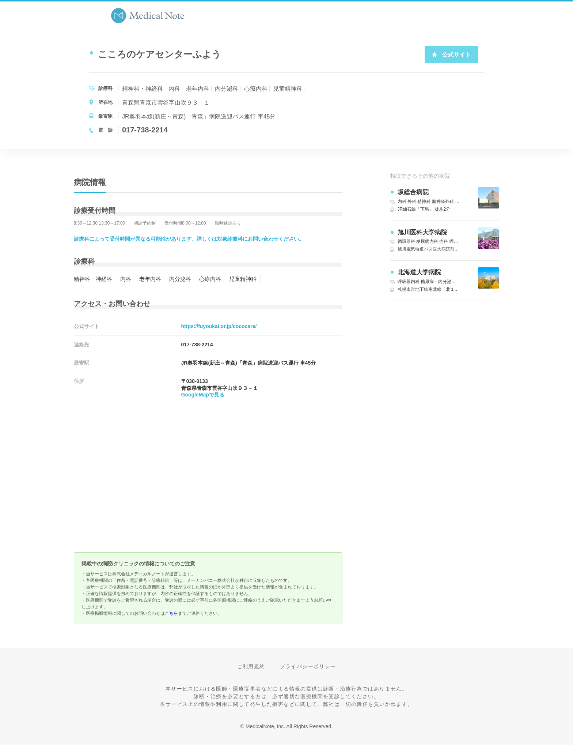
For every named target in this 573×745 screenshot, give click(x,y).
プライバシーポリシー (308, 666)
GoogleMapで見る (202, 395)
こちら (171, 613)
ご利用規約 (251, 666)
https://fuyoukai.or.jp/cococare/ (219, 326)
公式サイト (451, 55)
